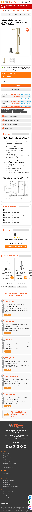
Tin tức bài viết (6, 473)
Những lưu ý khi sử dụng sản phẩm (11, 486)
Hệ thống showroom (8, 459)
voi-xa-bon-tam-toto (22, 286)
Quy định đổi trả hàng (8, 495)
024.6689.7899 (15, 101)
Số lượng (3, 81)
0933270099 (21, 345)
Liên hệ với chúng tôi (8, 467)
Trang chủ (5, 14)
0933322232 (15, 10)
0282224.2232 (15, 106)
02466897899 (13, 345)
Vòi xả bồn (16, 145)
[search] (22, 2)
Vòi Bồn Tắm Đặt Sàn (14, 14)
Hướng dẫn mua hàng (8, 480)
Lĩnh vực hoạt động (7, 458)
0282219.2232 (15, 103)
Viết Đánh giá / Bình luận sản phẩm (16, 246)
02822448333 (24, 10)
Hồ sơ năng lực (6, 462)
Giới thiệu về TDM (7, 454)
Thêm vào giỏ (16, 89)
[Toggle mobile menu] (2, 2)
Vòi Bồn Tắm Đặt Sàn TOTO (20, 112)
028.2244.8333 (15, 94)
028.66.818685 (15, 99)
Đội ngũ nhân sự (7, 456)
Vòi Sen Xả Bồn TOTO (18, 109)
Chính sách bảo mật (8, 492)
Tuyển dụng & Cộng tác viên (10, 465)
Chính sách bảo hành (8, 494)
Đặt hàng (16, 85)
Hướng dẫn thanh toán (8, 482)
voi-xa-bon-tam (12, 286)
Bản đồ (8, 314)
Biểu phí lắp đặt (6, 484)
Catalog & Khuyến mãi (8, 475)
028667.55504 (15, 96)
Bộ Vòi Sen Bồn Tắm (6, 109)
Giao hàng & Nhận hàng (9, 497)
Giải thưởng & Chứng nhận (9, 463)
